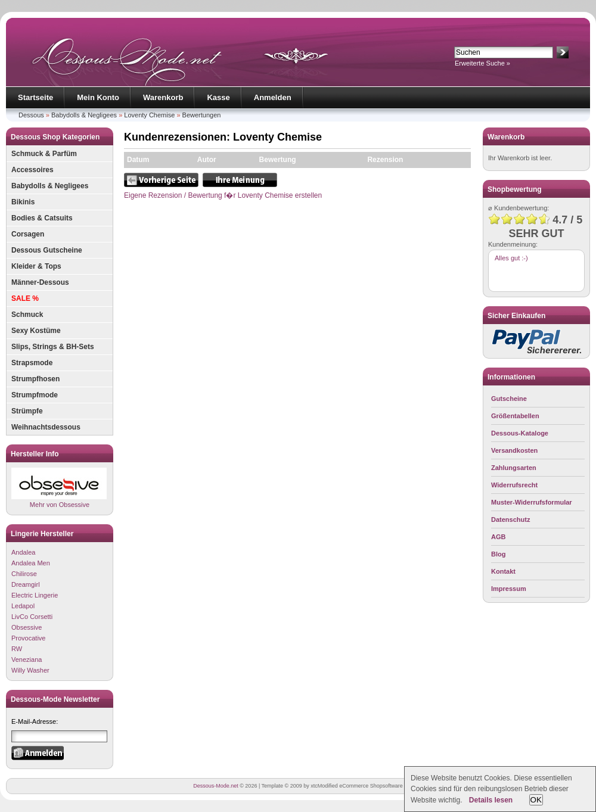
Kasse (218, 97)
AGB (498, 536)
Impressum (508, 588)
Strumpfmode (34, 395)
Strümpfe (27, 411)
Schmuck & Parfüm (44, 154)
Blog (498, 554)
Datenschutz (510, 519)
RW (16, 648)
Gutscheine (509, 398)
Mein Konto (98, 97)
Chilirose (24, 573)
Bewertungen (201, 115)
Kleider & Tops (36, 266)
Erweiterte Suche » (482, 63)
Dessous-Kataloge (519, 433)
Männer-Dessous (40, 282)
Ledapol (23, 605)
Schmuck (27, 314)
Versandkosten (514, 450)
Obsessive (26, 627)
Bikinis (23, 202)
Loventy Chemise (149, 115)
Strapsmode (31, 363)
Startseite (35, 97)
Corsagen (27, 234)
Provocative (28, 638)
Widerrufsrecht (514, 485)
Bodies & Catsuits (42, 218)
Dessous (31, 115)
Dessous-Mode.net (215, 786)
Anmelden (272, 97)
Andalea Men (30, 563)
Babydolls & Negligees (84, 115)
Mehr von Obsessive (59, 487)
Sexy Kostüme (36, 330)
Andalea (23, 552)
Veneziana (26, 659)
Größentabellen (515, 415)
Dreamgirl (25, 584)
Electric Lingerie (34, 595)
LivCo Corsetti (31, 616)
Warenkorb (163, 97)
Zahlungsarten (513, 467)
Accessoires (32, 170)
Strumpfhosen (35, 379)
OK (536, 799)
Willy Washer (30, 670)
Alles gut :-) (511, 258)
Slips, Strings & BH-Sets (52, 347)
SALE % (25, 298)
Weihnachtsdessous (45, 427)
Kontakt (503, 571)
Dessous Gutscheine (46, 250)
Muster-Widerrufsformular (531, 502)
